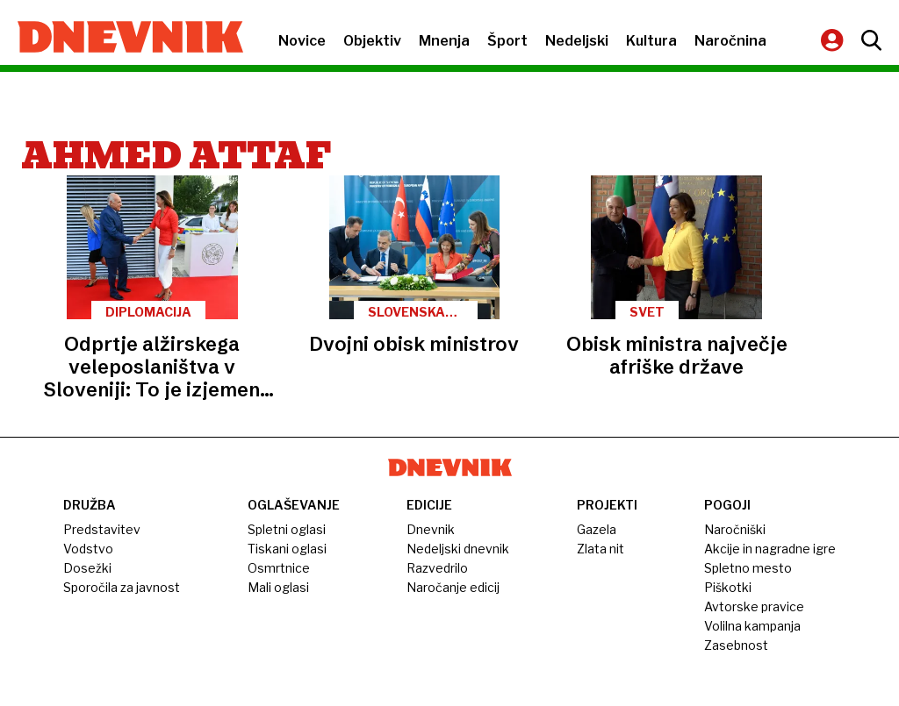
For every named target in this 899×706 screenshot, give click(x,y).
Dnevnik (430, 529)
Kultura (651, 40)
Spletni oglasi (287, 529)
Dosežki (87, 567)
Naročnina (730, 40)
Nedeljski (576, 40)
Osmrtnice (279, 567)
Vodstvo (88, 548)
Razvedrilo (437, 567)
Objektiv (372, 40)
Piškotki (728, 587)
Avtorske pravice (754, 606)
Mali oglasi (278, 587)
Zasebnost (736, 645)
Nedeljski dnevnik (457, 548)
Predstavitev (101, 529)
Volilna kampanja (752, 625)
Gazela (596, 529)
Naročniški (735, 529)
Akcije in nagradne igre (770, 548)
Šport (507, 40)
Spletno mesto (748, 567)
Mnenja (444, 40)
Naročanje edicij (453, 587)
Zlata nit (600, 548)
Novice (302, 40)
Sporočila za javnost (121, 587)
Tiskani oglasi (287, 548)
